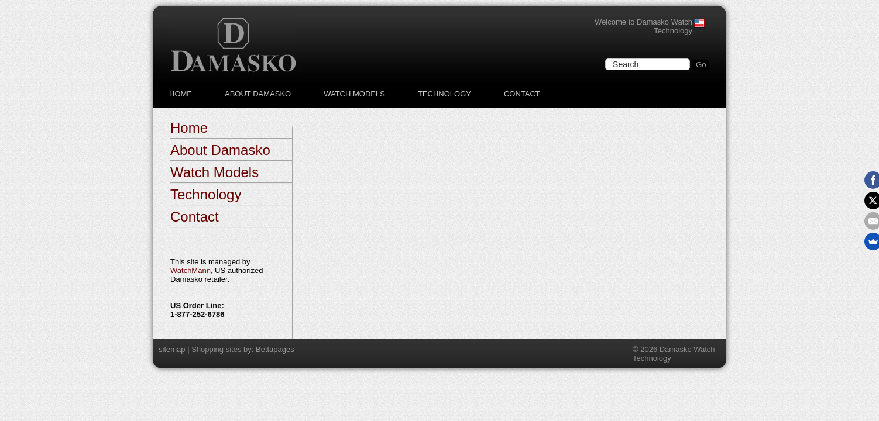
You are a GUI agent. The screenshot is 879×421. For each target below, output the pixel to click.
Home (180, 93)
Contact (522, 93)
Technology (444, 93)
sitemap (172, 349)
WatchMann (190, 270)
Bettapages (275, 349)
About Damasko (258, 93)
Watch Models (354, 93)
